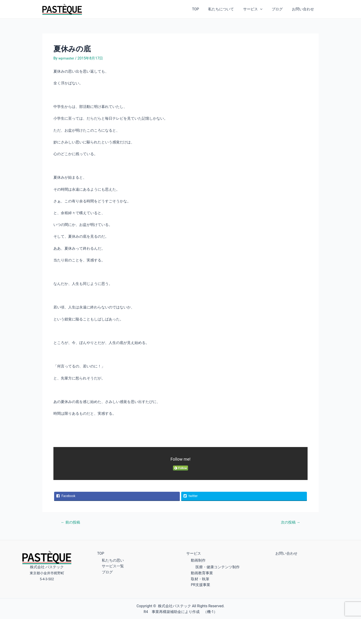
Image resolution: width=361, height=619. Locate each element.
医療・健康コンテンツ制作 (217, 566)
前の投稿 (71, 522)
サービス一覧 (113, 565)
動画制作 (198, 560)
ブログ (279, 9)
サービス (257, 9)
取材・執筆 (200, 578)
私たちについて (227, 9)
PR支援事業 (200, 584)
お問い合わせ (304, 9)
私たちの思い (113, 560)
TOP (203, 9)
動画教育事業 (202, 572)
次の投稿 (289, 522)
